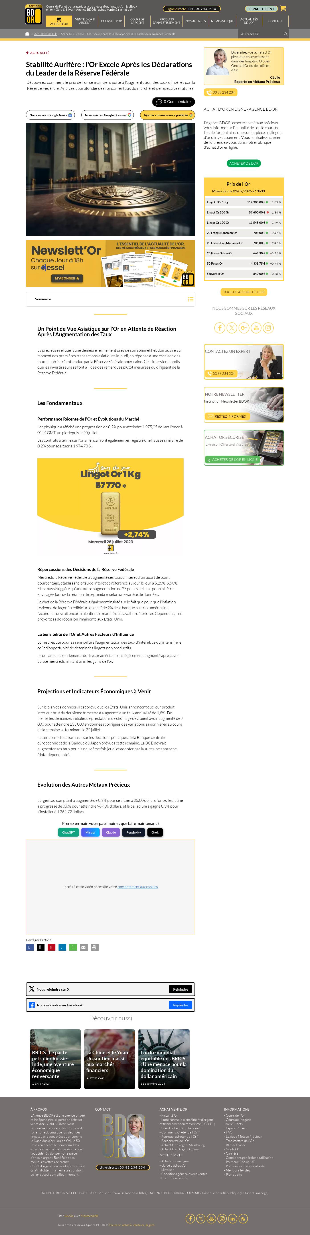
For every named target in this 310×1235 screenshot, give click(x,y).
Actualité (40, 53)
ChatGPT (68, 832)
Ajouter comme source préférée (166, 115)
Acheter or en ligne (175, 1161)
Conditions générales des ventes (184, 1174)
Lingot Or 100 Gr (218, 222)
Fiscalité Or (169, 1115)
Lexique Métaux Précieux (244, 1136)
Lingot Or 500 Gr (218, 212)
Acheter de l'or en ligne (232, 459)
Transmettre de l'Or (240, 1141)
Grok (155, 832)
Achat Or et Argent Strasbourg (183, 1145)
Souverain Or (215, 273)
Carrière (232, 1153)
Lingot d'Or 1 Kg (217, 202)
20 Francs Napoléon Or (222, 233)
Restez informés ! (227, 416)
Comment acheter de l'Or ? (180, 1132)
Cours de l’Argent (238, 1119)
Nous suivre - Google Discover (106, 115)
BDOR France (236, 1145)
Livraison (167, 1169)
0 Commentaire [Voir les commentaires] (177, 102)
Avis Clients (234, 1124)
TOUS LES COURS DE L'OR (244, 292)
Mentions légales (238, 1170)
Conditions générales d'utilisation (249, 1157)
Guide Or (232, 1149)
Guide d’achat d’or (174, 1165)
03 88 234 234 (202, 9)
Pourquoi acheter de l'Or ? (180, 1136)
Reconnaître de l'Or (175, 1141)
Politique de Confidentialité (245, 1166)
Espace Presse (236, 1128)
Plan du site (234, 1174)
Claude (111, 832)
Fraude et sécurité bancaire (180, 1128)
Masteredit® (89, 1216)
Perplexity (133, 832)
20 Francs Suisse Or (220, 253)
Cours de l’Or (235, 1115)
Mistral (90, 832)
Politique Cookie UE (240, 1162)
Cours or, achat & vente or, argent (131, 1225)
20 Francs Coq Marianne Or (225, 243)
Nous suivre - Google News (48, 115)
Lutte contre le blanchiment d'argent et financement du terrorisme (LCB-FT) (187, 1121)
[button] (110, 300)
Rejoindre (180, 989)
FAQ (229, 1132)
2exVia (69, 1216)
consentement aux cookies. (138, 886)
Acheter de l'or (243, 163)
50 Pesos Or (215, 263)
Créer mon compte (174, 1178)
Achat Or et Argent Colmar (180, 1149)
